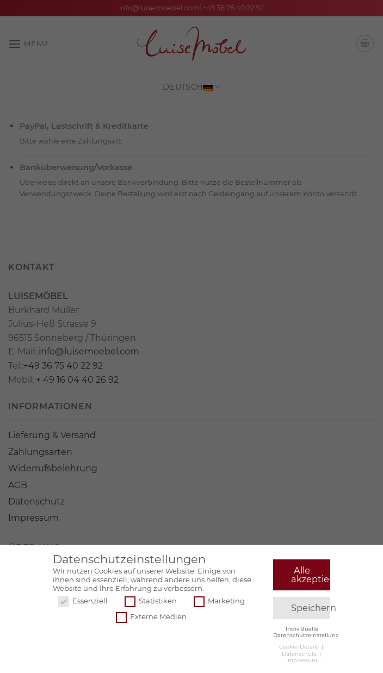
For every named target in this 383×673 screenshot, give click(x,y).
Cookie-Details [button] (299, 648)
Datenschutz (300, 655)
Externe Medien (151, 619)
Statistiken (151, 602)
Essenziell (83, 602)
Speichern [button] (311, 609)
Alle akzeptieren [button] (311, 576)
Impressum (301, 661)
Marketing (219, 602)
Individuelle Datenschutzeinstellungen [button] (310, 633)
